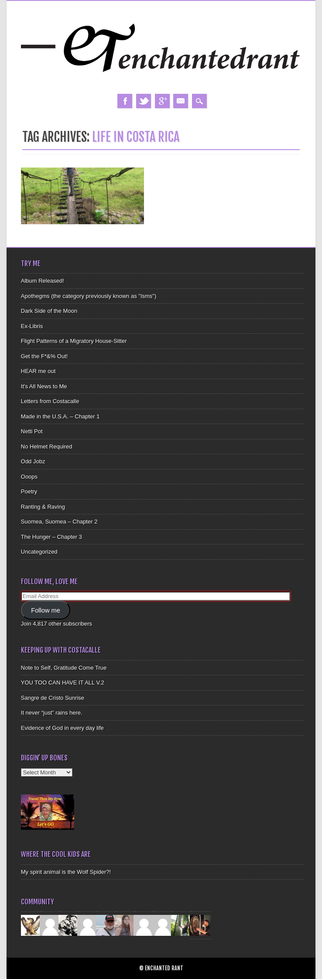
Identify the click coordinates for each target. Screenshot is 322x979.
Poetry (29, 491)
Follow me (45, 610)
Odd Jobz (33, 461)
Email (180, 101)
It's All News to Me (44, 386)
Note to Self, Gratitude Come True (64, 667)
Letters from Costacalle (50, 401)
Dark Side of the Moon (49, 311)
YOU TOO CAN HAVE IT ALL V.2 (62, 682)
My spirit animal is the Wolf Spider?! (66, 872)
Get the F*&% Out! (44, 356)
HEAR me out (38, 371)
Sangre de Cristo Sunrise (52, 698)
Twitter (143, 101)
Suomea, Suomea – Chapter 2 (59, 521)
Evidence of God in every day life (62, 728)
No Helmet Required (46, 446)
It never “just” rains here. (51, 712)
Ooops (29, 476)
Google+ (162, 101)
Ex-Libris (32, 326)
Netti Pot (32, 431)
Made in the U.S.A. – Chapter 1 (60, 416)
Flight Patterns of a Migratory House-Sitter (74, 341)
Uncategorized (39, 551)
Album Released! (42, 280)
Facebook (124, 101)
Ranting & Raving (43, 506)
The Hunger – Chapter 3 (51, 537)
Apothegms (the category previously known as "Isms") (89, 296)
